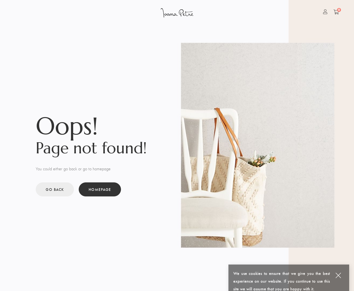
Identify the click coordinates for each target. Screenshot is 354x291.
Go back (55, 189)
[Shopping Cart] (336, 12)
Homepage (100, 189)
